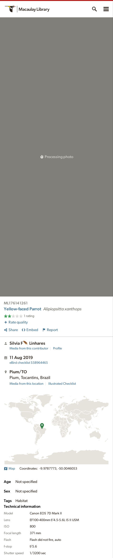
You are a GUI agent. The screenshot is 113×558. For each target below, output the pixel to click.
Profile (57, 348)
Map (9, 468)
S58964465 (29, 362)
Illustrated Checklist (62, 383)
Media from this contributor (29, 348)
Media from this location (27, 383)
